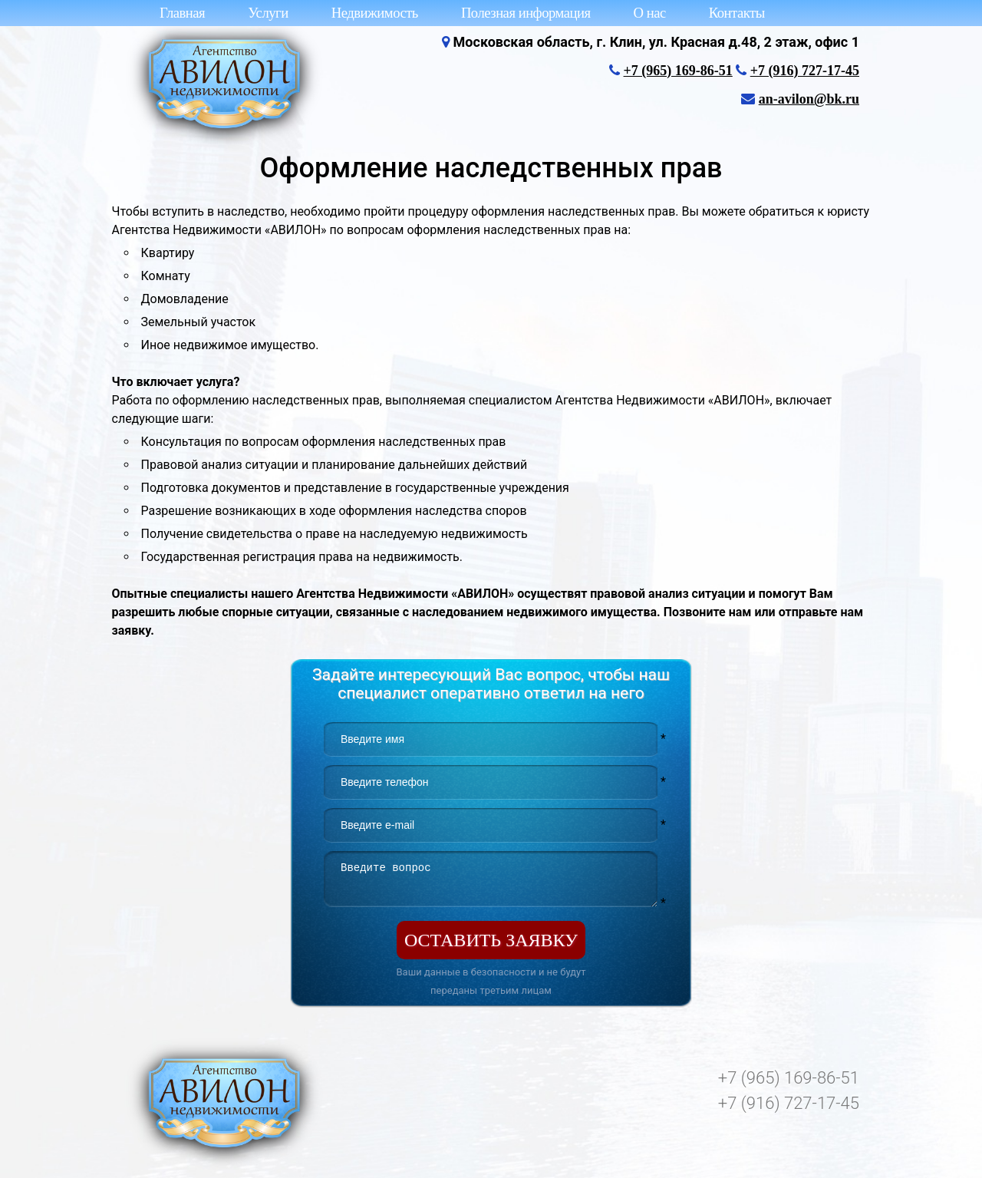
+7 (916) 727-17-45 (804, 71)
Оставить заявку (491, 940)
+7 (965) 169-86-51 (678, 71)
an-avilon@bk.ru (809, 99)
